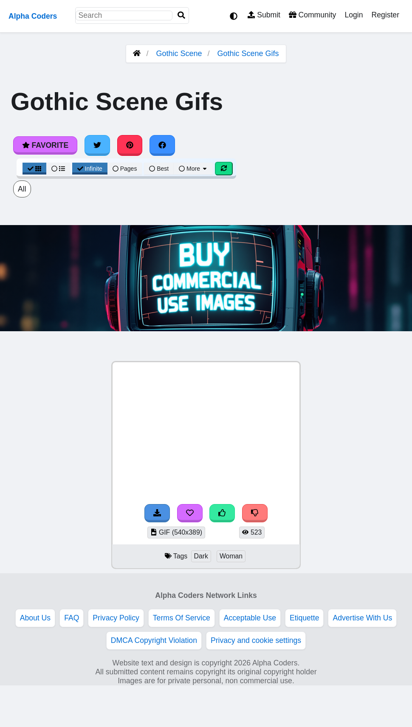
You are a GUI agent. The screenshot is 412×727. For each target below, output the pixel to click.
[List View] (58, 169)
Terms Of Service (181, 618)
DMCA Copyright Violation (154, 640)
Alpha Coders (32, 16)
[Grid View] (34, 169)
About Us (35, 618)
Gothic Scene (179, 53)
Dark (201, 556)
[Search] (181, 15)
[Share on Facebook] (162, 145)
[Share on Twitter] (97, 145)
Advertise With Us (362, 618)
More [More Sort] (193, 168)
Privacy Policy (116, 618)
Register (385, 15)
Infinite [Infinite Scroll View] (89, 168)
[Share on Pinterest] (130, 145)
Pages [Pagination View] (125, 168)
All (22, 189)
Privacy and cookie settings (256, 640)
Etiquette (304, 618)
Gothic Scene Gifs (248, 53)
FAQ (71, 618)
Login (353, 15)
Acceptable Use (250, 618)
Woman (231, 556)
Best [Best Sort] (159, 168)
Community (312, 15)
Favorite (45, 145)
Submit (264, 15)
